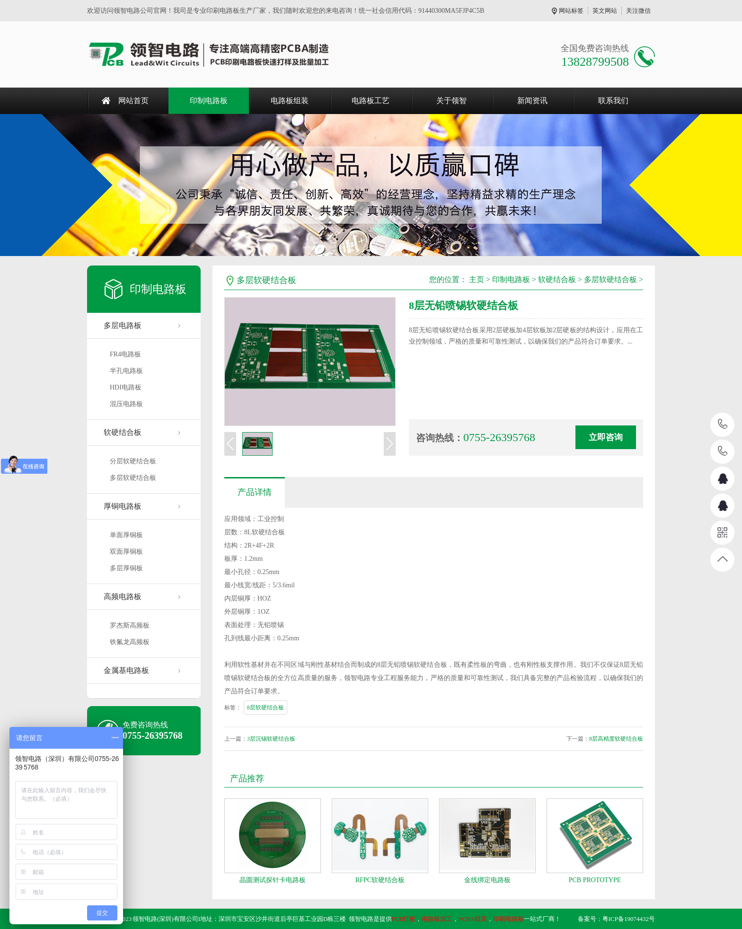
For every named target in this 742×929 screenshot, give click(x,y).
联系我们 (613, 101)
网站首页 (133, 101)
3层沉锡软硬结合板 (271, 738)
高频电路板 (122, 597)
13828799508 (722, 424)
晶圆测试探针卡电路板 (272, 880)
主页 (476, 279)
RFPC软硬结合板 (380, 880)
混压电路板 (126, 403)
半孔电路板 (126, 370)
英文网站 (604, 10)
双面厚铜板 (126, 551)
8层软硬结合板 (265, 707)
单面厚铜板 (126, 535)
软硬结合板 (122, 432)
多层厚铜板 (126, 568)
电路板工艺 (370, 101)
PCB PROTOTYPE (595, 880)
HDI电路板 (125, 387)
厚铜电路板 (122, 506)
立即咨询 (606, 437)
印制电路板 (209, 101)
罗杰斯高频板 (130, 625)
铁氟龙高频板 (130, 642)
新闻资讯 (532, 101)
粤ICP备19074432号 (628, 918)
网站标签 (571, 10)
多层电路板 (122, 325)
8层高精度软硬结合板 (616, 738)
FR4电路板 (125, 354)
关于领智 (451, 101)
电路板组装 (290, 101)
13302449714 (722, 451)
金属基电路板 (126, 670)
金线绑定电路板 (487, 880)
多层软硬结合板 (133, 477)
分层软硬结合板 (133, 461)
